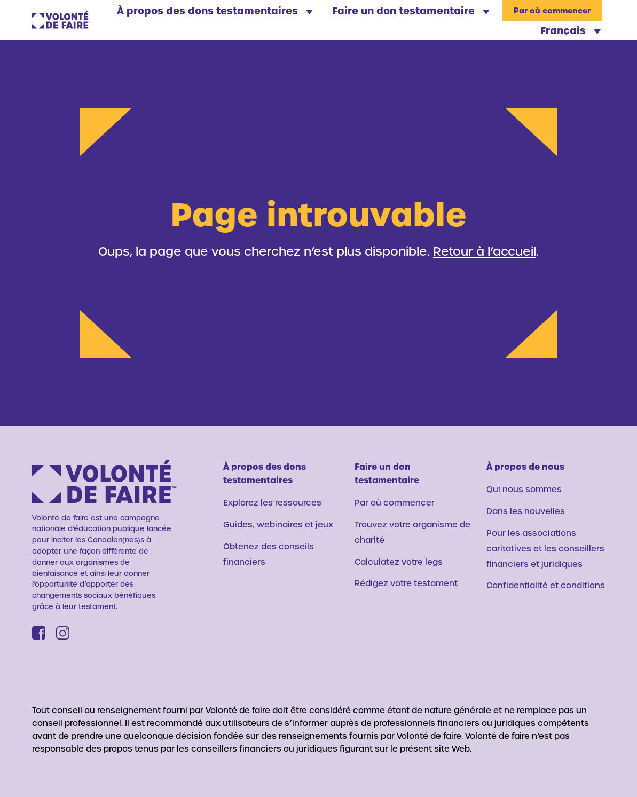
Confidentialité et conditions (545, 585)
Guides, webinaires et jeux (278, 524)
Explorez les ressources (272, 502)
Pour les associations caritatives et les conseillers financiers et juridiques (545, 548)
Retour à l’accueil (484, 251)
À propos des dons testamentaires (215, 10)
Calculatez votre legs (399, 561)
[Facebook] (38, 633)
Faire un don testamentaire (411, 10)
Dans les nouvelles (525, 511)
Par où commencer (552, 10)
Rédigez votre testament (406, 583)
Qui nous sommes (524, 489)
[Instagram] (62, 633)
